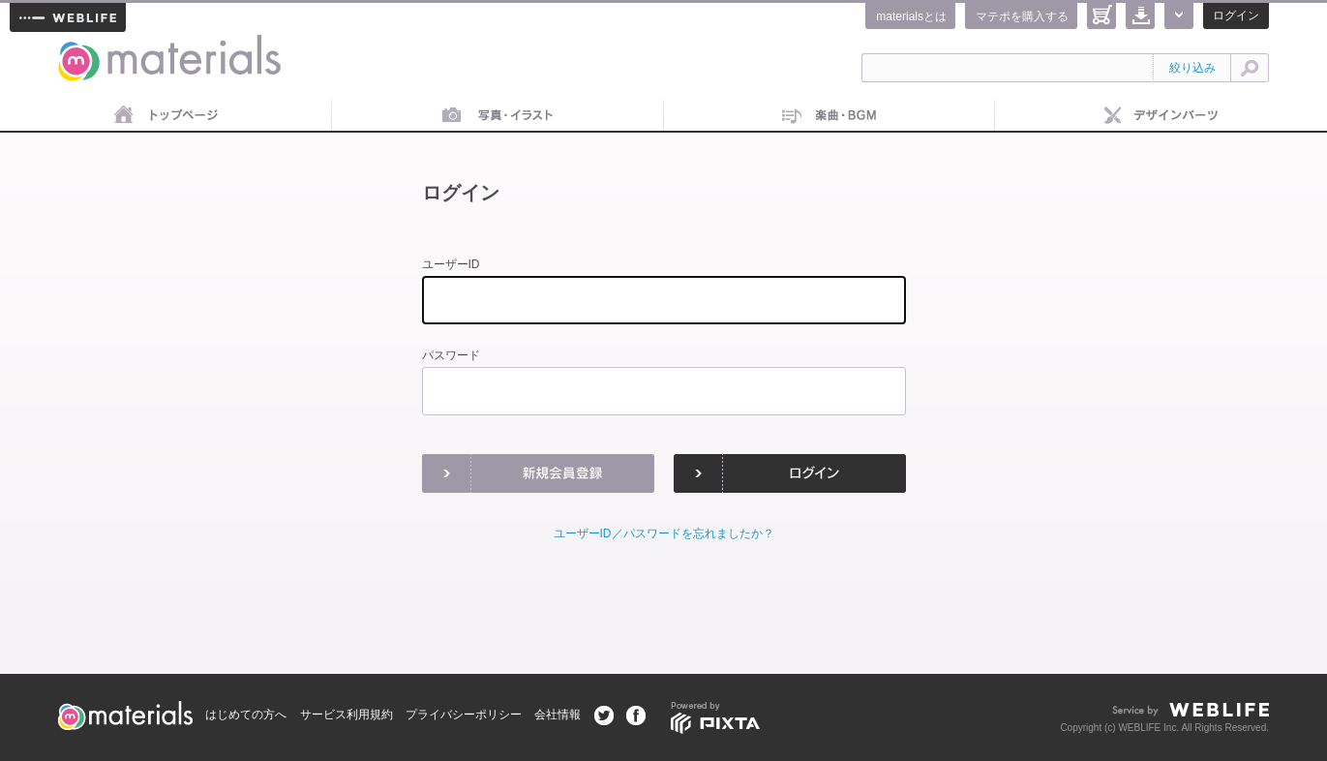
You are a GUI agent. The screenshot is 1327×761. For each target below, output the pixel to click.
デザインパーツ (1161, 116)
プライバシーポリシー (464, 714)
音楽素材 (830, 116)
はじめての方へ (246, 714)
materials (79, 46)
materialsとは (911, 16)
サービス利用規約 (346, 714)
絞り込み (1192, 68)
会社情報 (557, 714)
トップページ (166, 116)
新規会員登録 (538, 473)
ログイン (1236, 15)
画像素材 (498, 116)
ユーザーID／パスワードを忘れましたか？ (664, 533)
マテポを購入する (1022, 16)
